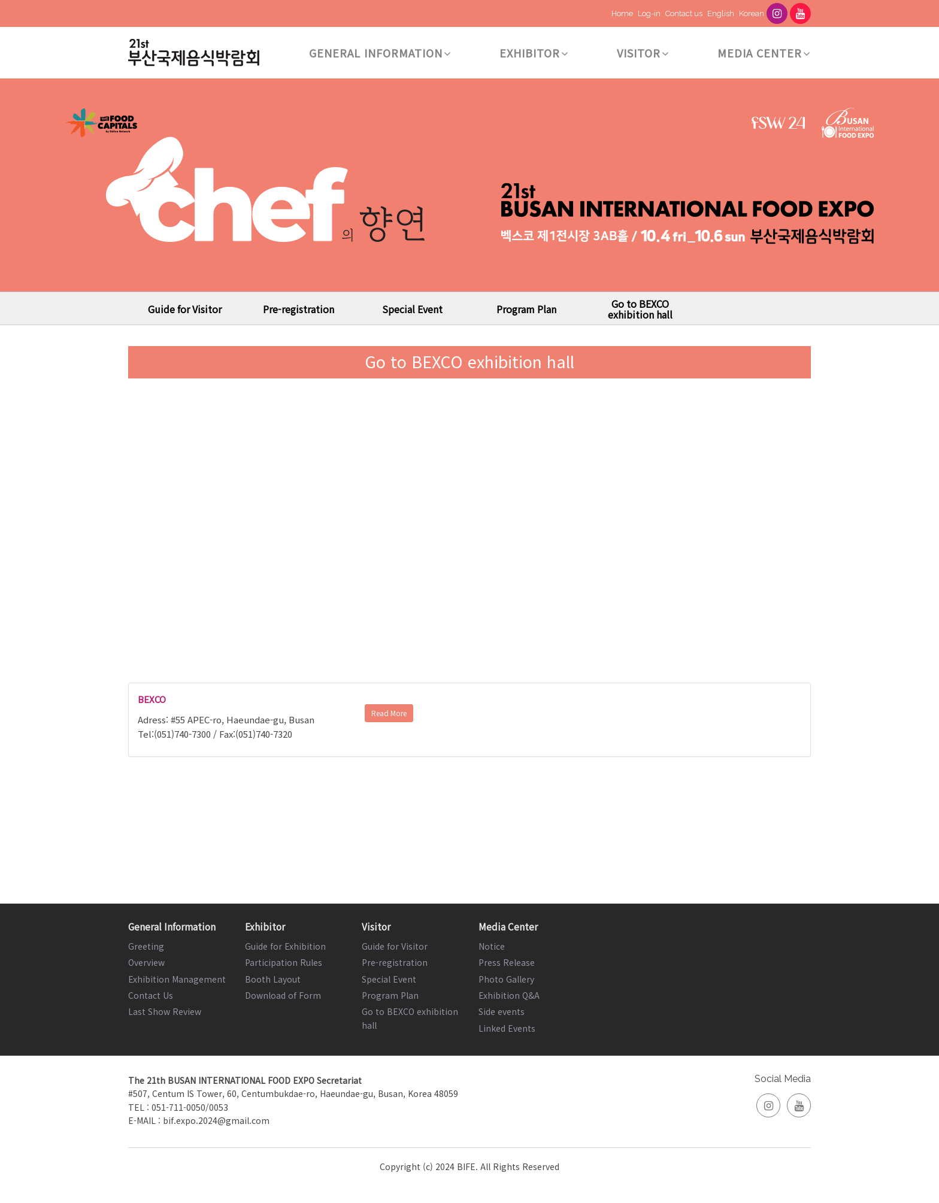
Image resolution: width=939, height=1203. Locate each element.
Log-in (649, 13)
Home (622, 13)
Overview (146, 962)
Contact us (683, 13)
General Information (380, 52)
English (720, 13)
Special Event (412, 309)
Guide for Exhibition (285, 946)
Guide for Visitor (185, 309)
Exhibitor (534, 52)
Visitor (643, 52)
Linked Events (506, 1028)
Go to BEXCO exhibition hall (640, 309)
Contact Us (150, 995)
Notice (491, 946)
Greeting (146, 946)
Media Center (764, 52)
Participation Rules (283, 962)
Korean (751, 13)
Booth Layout (273, 979)
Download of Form (283, 995)
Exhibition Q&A (509, 995)
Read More (389, 713)
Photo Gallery (506, 979)
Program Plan (526, 309)
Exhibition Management (177, 979)
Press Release (506, 962)
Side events (501, 1011)
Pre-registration (298, 309)
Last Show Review (164, 1011)
